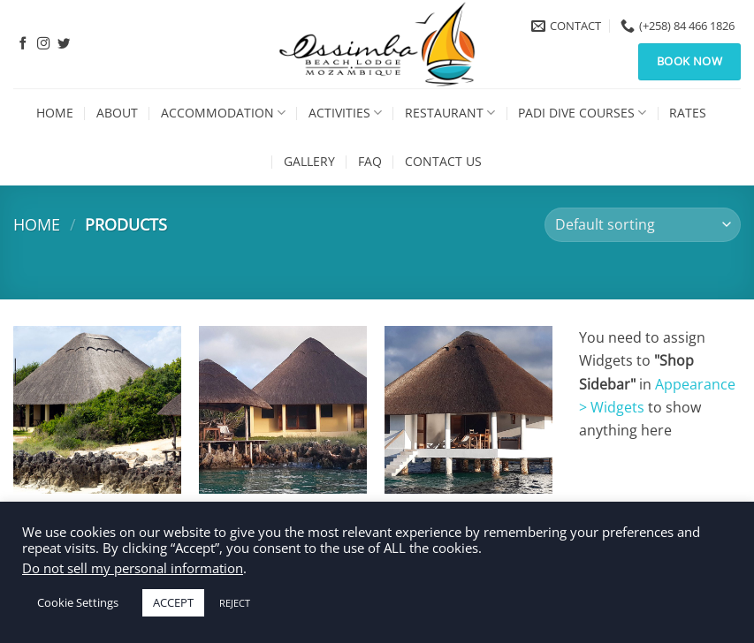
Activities (345, 112)
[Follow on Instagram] (43, 44)
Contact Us (443, 161)
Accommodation (223, 112)
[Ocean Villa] (468, 410)
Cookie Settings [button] (77, 602)
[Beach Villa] (97, 410)
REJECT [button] (234, 602)
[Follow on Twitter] (63, 44)
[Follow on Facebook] (23, 44)
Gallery (309, 161)
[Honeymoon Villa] (283, 410)
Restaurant (450, 112)
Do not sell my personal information (132, 568)
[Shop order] (643, 225)
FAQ (370, 161)
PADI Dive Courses (582, 112)
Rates (687, 112)
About (117, 112)
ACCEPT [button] (173, 602)
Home (54, 112)
